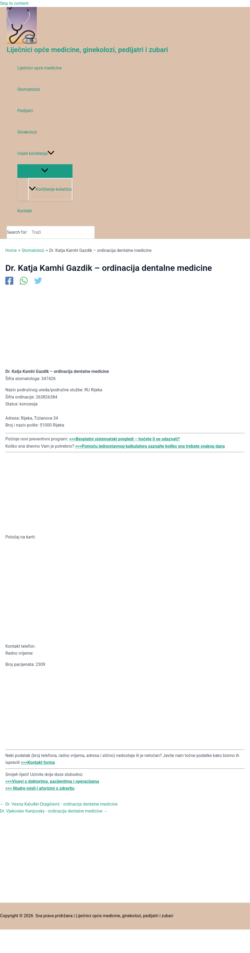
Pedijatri (25, 110)
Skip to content (14, 3)
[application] (50, 153)
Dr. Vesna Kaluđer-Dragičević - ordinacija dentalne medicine (59, 804)
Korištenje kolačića (50, 189)
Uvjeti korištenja (35, 153)
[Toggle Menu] (44, 170)
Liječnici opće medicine (39, 68)
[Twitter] (38, 281)
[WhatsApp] (24, 281)
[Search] (92, 232)
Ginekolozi (27, 132)
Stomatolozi (28, 89)
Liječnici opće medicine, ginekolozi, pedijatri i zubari (87, 50)
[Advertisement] (125, 326)
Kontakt (24, 210)
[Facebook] (9, 281)
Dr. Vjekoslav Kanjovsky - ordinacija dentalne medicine (54, 811)
